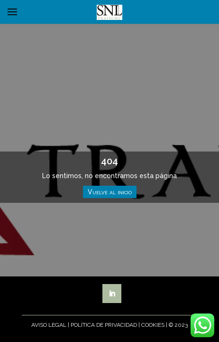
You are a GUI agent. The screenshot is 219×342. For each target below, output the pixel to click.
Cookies (152, 325)
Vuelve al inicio (110, 192)
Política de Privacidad (104, 325)
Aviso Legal (48, 325)
